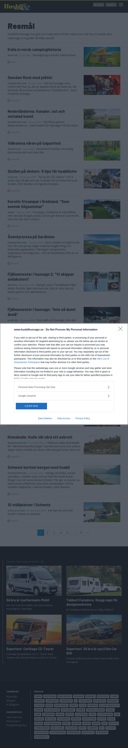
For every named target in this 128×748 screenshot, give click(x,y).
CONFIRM (31, 406)
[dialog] (64, 374)
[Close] (121, 330)
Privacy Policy (83, 418)
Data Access (63, 418)
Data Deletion (45, 418)
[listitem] (64, 387)
